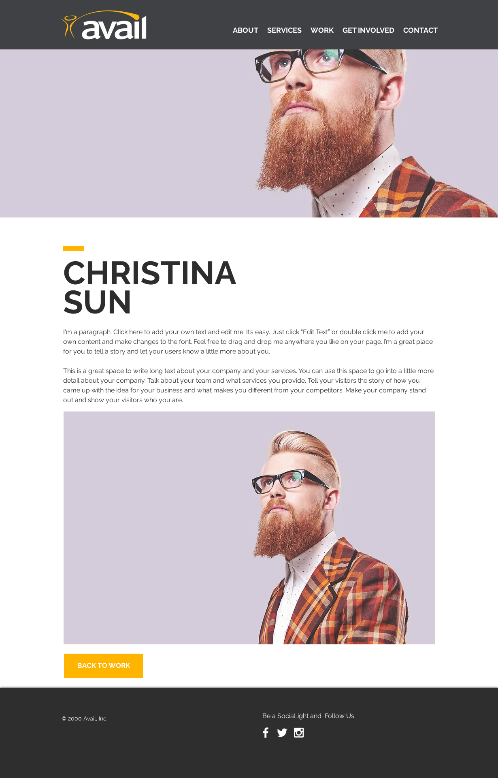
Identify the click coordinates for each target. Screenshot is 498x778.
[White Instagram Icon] (299, 733)
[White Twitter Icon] (282, 733)
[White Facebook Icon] (265, 733)
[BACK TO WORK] (103, 666)
